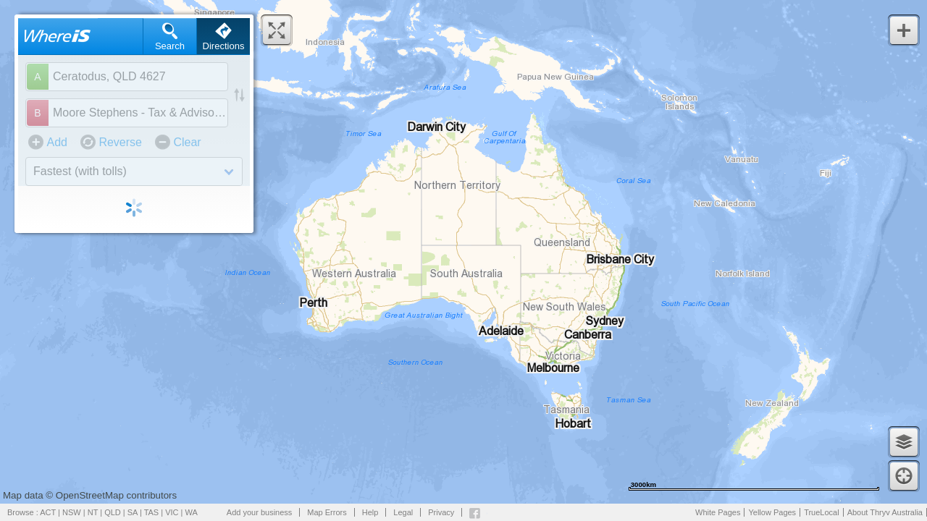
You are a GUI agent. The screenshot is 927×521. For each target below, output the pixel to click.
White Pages (717, 512)
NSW (71, 512)
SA (132, 512)
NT (93, 512)
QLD (112, 512)
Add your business (260, 512)
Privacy (441, 512)
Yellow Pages (772, 512)
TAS (151, 512)
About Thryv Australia (885, 512)
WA (191, 512)
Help (370, 512)
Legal (403, 512)
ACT (48, 512)
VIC (171, 512)
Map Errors (326, 512)
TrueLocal (821, 512)
